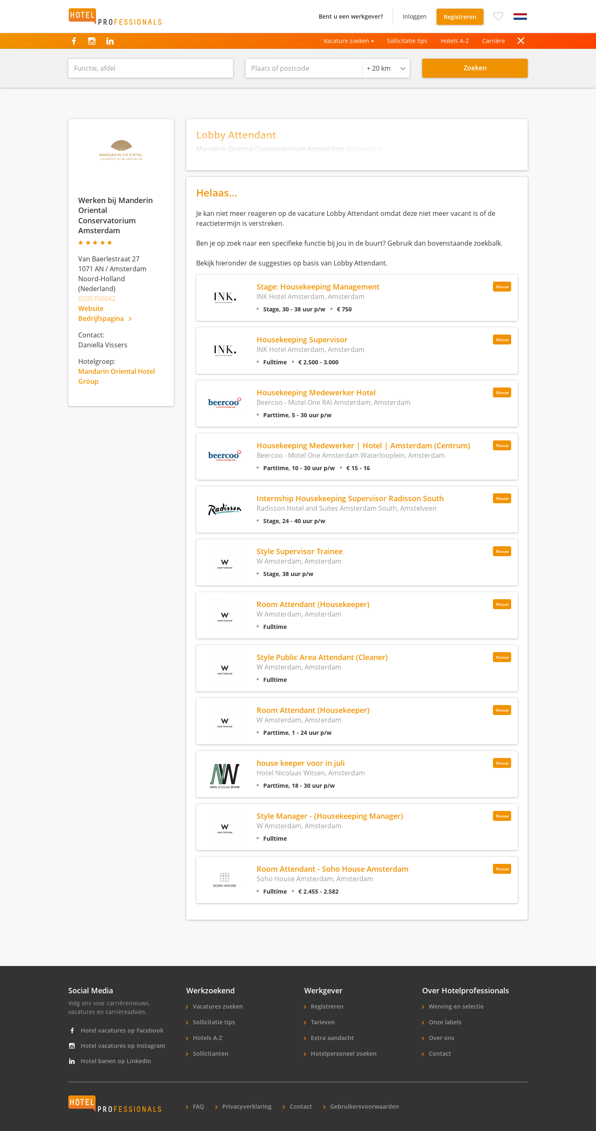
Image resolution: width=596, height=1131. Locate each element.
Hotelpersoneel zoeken (343, 1053)
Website (90, 308)
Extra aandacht (331, 1038)
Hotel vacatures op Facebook (115, 1030)
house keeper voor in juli (301, 763)
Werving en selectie (455, 1006)
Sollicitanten (209, 1053)
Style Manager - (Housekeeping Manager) (330, 816)
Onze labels (444, 1022)
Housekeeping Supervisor (302, 339)
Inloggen (415, 16)
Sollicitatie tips (407, 41)
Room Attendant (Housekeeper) (313, 604)
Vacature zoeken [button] (346, 41)
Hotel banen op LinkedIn (109, 1061)
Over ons (440, 1038)
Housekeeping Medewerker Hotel (316, 392)
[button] (498, 16)
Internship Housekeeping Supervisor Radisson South (350, 498)
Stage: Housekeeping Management (318, 286)
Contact (439, 1053)
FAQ (197, 1106)
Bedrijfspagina (104, 318)
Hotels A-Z (455, 41)
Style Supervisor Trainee (300, 551)
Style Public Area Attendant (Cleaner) (322, 657)
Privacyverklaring (246, 1106)
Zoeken (475, 67)
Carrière (493, 41)
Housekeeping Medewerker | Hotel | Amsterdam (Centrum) (363, 445)
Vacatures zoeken (217, 1006)
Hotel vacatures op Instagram (116, 1046)
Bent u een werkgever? (351, 16)
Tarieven (322, 1022)
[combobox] (386, 68)
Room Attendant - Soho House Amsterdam (333, 868)
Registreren (460, 17)
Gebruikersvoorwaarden (364, 1106)
